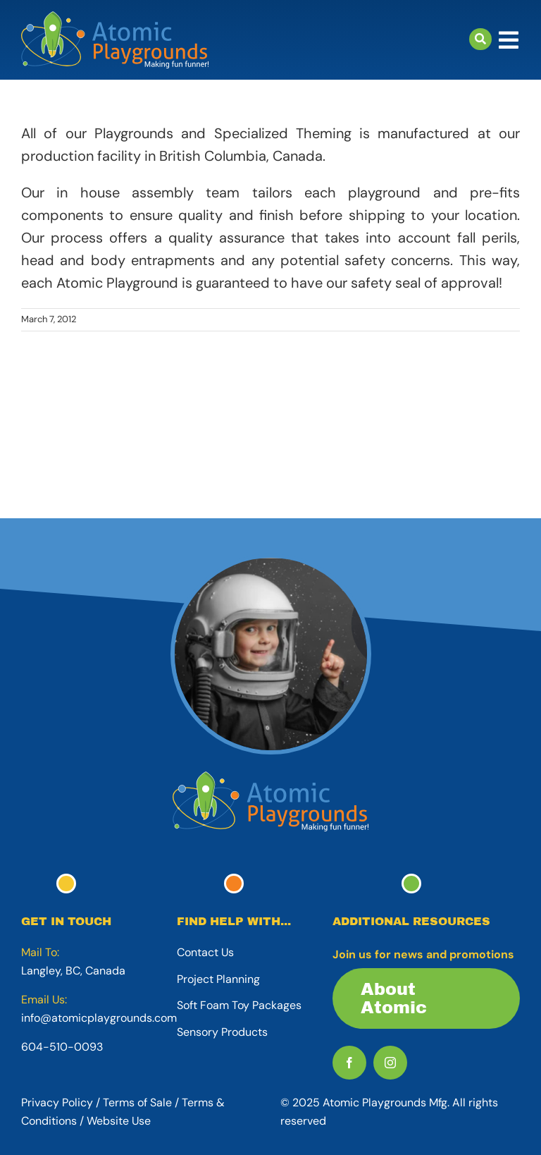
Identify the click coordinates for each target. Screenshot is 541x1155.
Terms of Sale (137, 1102)
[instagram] (390, 1063)
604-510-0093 (62, 1046)
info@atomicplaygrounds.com (99, 1017)
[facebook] (349, 1063)
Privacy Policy (57, 1102)
